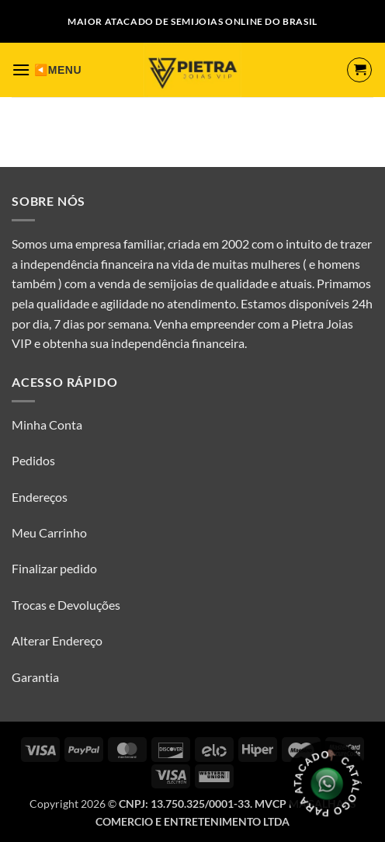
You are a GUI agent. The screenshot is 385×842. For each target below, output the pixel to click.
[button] (21, 69)
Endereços (40, 496)
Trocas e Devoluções (66, 604)
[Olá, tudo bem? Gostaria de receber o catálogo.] (327, 784)
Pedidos (33, 460)
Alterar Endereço (57, 640)
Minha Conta (47, 424)
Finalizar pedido (54, 568)
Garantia (35, 677)
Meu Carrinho (49, 532)
